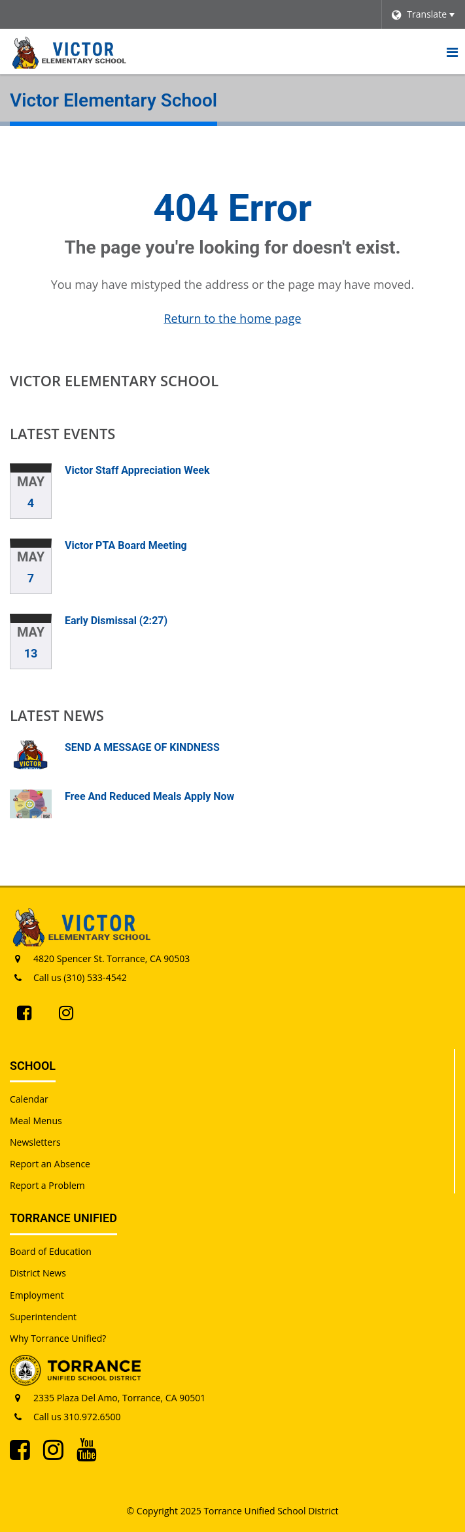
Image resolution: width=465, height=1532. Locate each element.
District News (38, 1273)
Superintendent (43, 1316)
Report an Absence (50, 1163)
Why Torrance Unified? (58, 1338)
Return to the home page (232, 318)
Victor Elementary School (114, 380)
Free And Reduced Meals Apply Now (149, 796)
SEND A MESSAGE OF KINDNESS (142, 747)
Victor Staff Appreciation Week (137, 470)
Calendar (29, 1099)
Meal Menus (36, 1120)
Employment (37, 1295)
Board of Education (51, 1251)
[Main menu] (452, 52)
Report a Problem (47, 1185)
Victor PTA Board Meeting (126, 545)
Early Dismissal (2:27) (116, 620)
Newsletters (35, 1142)
